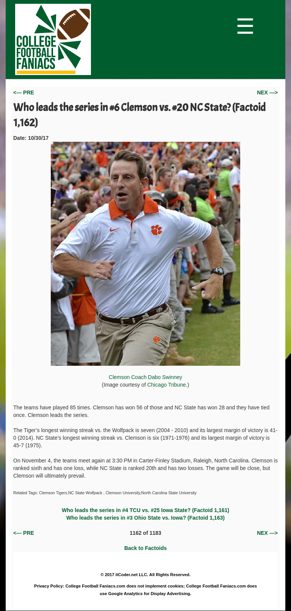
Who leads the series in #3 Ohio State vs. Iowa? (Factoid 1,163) (145, 518)
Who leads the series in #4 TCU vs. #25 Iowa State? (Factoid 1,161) (145, 510)
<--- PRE (23, 92)
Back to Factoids (145, 548)
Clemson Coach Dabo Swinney (145, 261)
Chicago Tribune (166, 385)
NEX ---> (267, 92)
